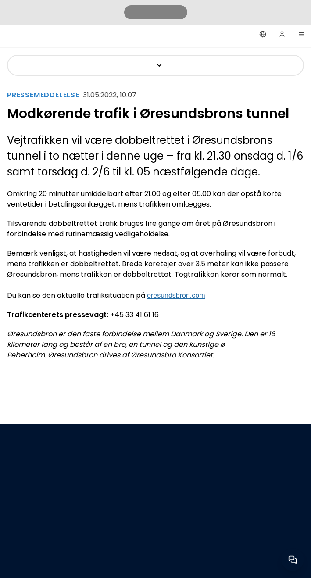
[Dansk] (262, 34)
